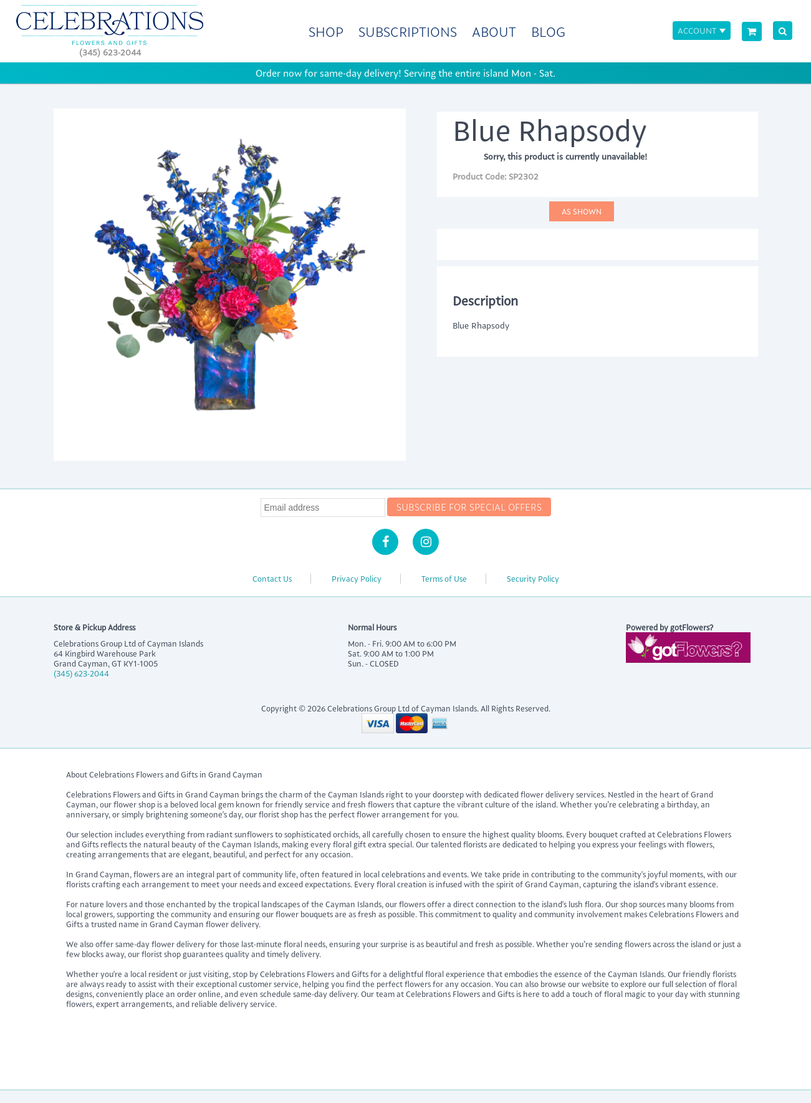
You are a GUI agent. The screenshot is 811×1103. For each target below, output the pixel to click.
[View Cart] (751, 31)
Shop (326, 31)
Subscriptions (407, 31)
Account (697, 30)
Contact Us (272, 579)
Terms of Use (444, 579)
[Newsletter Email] (323, 507)
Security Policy (533, 579)
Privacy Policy (357, 579)
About (494, 31)
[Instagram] (426, 542)
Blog (548, 31)
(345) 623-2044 (110, 52)
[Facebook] (385, 542)
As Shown (582, 211)
